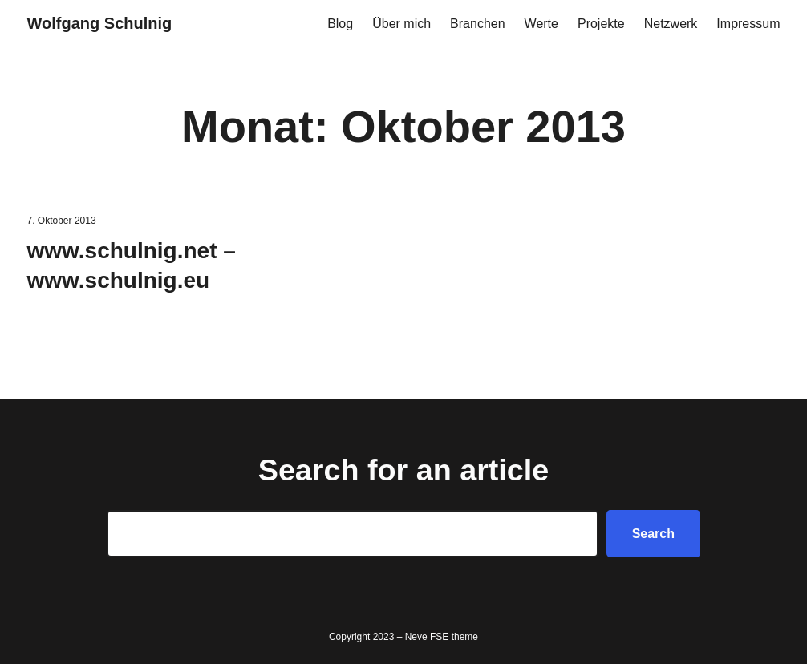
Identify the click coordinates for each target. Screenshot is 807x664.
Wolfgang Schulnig (99, 23)
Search (653, 534)
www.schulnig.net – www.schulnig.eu (131, 266)
